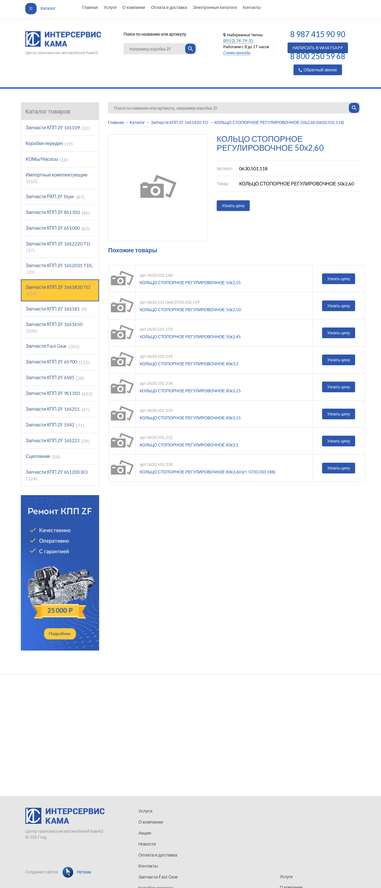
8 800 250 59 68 (317, 56)
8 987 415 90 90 (317, 34)
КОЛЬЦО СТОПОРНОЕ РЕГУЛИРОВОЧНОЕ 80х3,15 (190, 417)
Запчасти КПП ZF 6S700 (58, 362)
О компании (133, 7)
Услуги (110, 7)
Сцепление (43, 456)
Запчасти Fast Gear (52, 346)
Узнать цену (233, 205)
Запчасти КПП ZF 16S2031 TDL (59, 268)
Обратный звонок (318, 69)
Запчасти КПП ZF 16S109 (58, 128)
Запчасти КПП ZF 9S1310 (59, 393)
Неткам (77, 871)
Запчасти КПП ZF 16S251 (58, 409)
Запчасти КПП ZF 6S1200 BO (57, 475)
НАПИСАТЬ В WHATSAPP (318, 47)
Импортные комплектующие (57, 178)
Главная (90, 7)
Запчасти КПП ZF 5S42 (55, 425)
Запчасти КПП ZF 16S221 (58, 440)
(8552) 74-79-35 (238, 40)
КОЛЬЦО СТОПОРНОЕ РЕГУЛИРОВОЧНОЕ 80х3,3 (189, 363)
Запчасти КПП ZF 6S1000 (58, 228)
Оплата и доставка (169, 7)
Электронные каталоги (215, 7)
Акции (144, 832)
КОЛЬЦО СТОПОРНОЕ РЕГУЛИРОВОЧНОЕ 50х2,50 (190, 309)
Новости (146, 842)
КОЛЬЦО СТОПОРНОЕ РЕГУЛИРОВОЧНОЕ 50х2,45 (190, 336)
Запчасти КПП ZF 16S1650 (54, 327)
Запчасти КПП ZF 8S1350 (58, 212)
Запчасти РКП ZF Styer (55, 196)
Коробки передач (49, 143)
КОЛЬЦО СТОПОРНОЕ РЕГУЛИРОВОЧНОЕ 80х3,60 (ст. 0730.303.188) (208, 471)
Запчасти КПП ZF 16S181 (56, 309)
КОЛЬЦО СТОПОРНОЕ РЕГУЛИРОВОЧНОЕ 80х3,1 (189, 444)
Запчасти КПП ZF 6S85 (55, 377)
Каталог (40, 8)
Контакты (251, 7)
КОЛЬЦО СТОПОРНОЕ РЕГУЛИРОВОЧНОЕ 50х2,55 (190, 282)
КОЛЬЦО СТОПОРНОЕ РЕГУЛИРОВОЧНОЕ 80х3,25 (190, 390)
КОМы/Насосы (47, 159)
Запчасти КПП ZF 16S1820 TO (58, 290)
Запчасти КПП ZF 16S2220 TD (58, 247)
